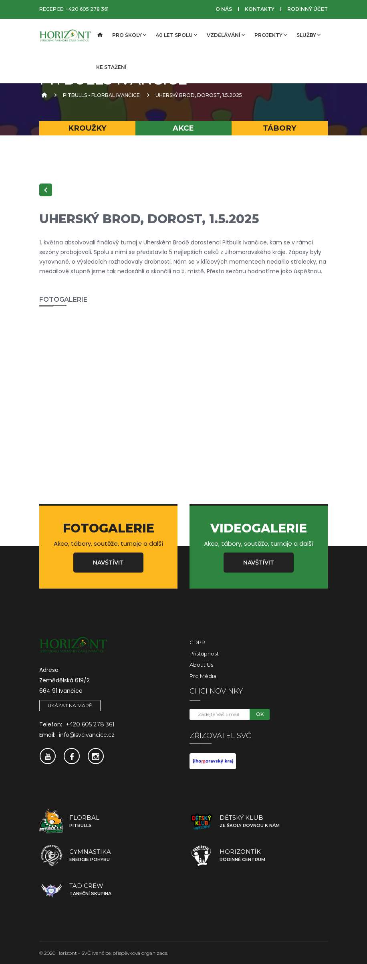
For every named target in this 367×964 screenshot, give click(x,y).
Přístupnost (204, 653)
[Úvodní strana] (99, 35)
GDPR (197, 642)
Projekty (270, 35)
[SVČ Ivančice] (65, 35)
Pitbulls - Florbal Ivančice (101, 95)
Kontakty (259, 9)
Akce (183, 128)
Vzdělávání (226, 35)
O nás (224, 9)
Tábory (279, 128)
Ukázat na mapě (70, 705)
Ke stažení (111, 67)
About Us (201, 664)
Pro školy (129, 35)
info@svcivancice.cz (87, 734)
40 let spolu (176, 35)
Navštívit (108, 562)
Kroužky (87, 128)
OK (260, 714)
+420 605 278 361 (87, 9)
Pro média (203, 676)
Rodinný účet (307, 9)
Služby (308, 35)
